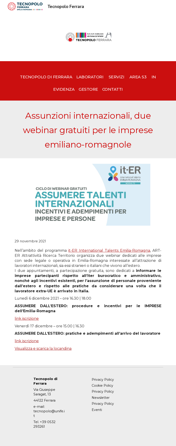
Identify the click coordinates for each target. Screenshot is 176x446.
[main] (88, 81)
